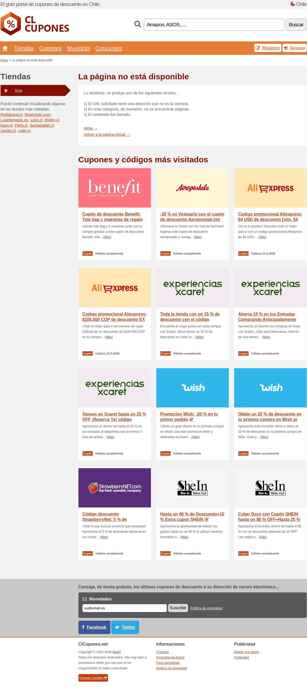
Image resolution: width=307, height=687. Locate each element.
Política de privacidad (206, 608)
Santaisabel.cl (42, 125)
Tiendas (24, 48)
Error (12, 90)
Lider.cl (24, 130)
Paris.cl (21, 125)
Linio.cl (37, 120)
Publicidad (241, 657)
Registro (268, 48)
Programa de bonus (170, 657)
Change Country (93, 678)
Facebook (97, 627)
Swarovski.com (37, 114)
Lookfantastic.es (14, 120)
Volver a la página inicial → (107, 134)
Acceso (294, 48)
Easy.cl (7, 125)
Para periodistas (168, 663)
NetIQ (117, 652)
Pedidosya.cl (12, 114)
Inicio (4, 60)
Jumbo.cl (8, 130)
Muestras (78, 48)
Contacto (162, 652)
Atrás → (91, 128)
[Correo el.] (124, 608)
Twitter (128, 627)
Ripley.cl (52, 120)
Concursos (108, 48)
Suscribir (178, 608)
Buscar (296, 24)
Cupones (50, 48)
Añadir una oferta (246, 652)
